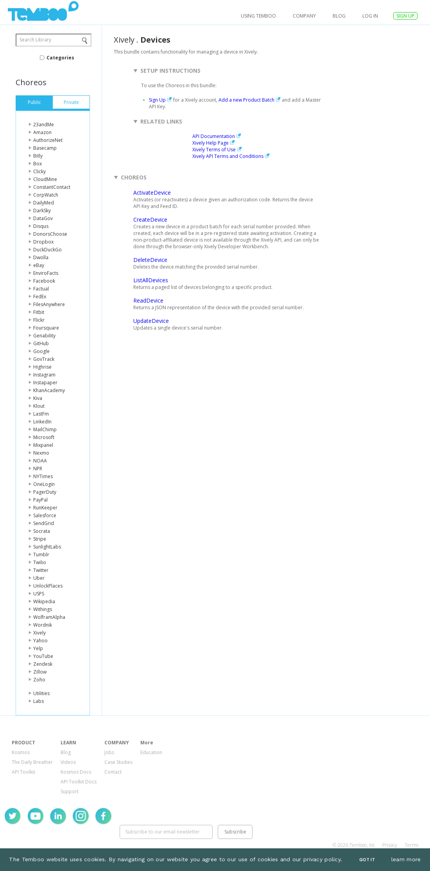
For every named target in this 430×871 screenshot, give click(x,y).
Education (151, 752)
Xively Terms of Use (214, 149)
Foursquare (46, 327)
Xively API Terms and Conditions (227, 156)
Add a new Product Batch (246, 100)
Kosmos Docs (76, 772)
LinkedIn (42, 421)
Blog (339, 16)
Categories (60, 57)
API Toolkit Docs (79, 781)
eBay (38, 265)
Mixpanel (43, 445)
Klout (39, 406)
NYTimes (43, 476)
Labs (38, 701)
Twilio (39, 562)
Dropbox (43, 241)
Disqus (40, 226)
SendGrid (43, 523)
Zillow (40, 671)
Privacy (389, 845)
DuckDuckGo (47, 249)
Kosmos (21, 752)
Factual (41, 288)
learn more (406, 859)
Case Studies (118, 762)
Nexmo (41, 453)
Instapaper (45, 382)
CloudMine (45, 179)
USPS (38, 593)
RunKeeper (45, 507)
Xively (39, 632)
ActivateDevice (152, 192)
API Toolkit (23, 772)
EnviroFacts (45, 273)
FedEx (39, 296)
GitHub (41, 343)
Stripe (39, 539)
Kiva (37, 398)
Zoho (39, 679)
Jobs (109, 752)
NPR (37, 468)
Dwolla (40, 257)
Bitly (38, 155)
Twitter (40, 570)
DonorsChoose (50, 234)
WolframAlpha (49, 617)
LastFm (41, 413)
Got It (367, 859)
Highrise (42, 367)
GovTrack (43, 359)
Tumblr (41, 554)
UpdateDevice (151, 320)
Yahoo (40, 640)
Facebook (44, 281)
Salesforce (44, 515)
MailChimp (45, 429)
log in (370, 16)
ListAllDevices (150, 280)
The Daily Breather (32, 762)
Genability (44, 335)
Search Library (35, 39)
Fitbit (38, 312)
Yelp (38, 648)
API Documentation (213, 136)
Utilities (41, 693)
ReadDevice (148, 300)
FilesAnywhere (49, 304)
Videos (68, 762)
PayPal (40, 499)
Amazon (42, 132)
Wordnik (42, 625)
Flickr (39, 320)
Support (70, 791)
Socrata (41, 531)
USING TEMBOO (258, 16)
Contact (113, 772)
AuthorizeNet (48, 140)
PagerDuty (44, 492)
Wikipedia (44, 601)
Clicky (39, 171)
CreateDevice (150, 219)
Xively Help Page (210, 143)
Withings (42, 609)
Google (41, 351)
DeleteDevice (150, 259)
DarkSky (42, 210)
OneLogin (44, 484)
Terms (411, 845)
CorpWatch (45, 195)
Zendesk (42, 664)
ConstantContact (51, 187)
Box (37, 163)
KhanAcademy (49, 390)
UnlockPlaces (48, 585)
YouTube (43, 656)
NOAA (40, 460)
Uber (39, 578)
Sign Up (157, 100)
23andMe (43, 124)
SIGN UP (405, 16)
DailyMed (43, 202)
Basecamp (45, 148)
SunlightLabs (47, 546)
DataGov (43, 218)
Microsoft (43, 437)
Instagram (44, 374)
